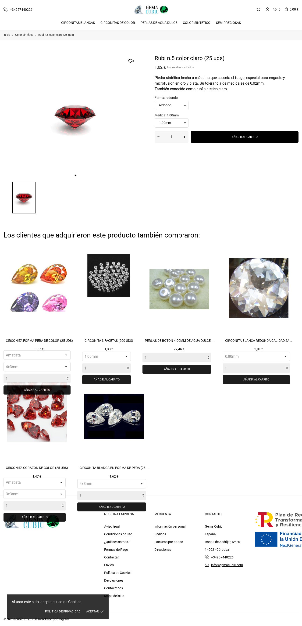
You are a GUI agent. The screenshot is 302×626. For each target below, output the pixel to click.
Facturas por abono (168, 542)
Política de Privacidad (63, 611)
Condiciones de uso (118, 534)
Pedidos (160, 534)
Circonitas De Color (117, 23)
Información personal (169, 526)
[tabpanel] (75, 117)
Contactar (111, 557)
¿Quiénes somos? (117, 542)
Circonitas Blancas (78, 23)
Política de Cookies (117, 573)
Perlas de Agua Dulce (159, 23)
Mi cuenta (162, 514)
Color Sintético (196, 23)
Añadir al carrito (245, 137)
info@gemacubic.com (227, 565)
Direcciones (162, 549)
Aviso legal (112, 526)
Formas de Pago (116, 549)
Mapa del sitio (114, 596)
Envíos (109, 565)
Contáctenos (113, 588)
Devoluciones (113, 580)
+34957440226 (222, 557)
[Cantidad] (172, 137)
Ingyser (63, 619)
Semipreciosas (228, 23)
